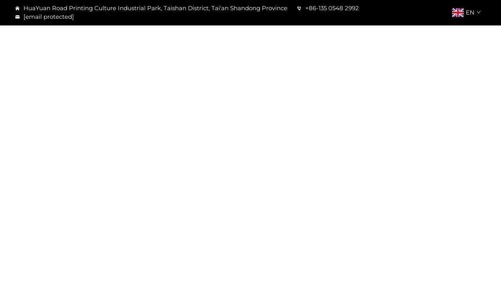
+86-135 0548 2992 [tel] (328, 8)
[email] (48, 17)
